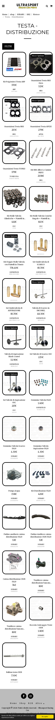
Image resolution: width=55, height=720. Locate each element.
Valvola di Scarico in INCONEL (40, 309)
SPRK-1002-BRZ (14, 274)
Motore (36, 14)
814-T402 (41, 136)
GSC (14, 226)
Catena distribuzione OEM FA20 (14, 580)
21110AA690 (14, 500)
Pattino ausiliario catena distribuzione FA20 (14, 535)
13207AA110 (41, 458)
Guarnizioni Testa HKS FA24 (41, 81)
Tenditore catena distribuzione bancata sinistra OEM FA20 (41, 581)
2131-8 (41, 363)
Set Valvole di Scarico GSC (41, 354)
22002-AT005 (41, 182)
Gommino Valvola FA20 (41, 400)
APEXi (41, 134)
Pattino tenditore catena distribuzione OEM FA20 (40, 535)
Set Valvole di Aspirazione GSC (14, 401)
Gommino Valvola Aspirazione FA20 (41, 447)
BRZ (28, 14)
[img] (14, 64)
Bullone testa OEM (14, 672)
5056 (41, 228)
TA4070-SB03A (14, 178)
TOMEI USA (14, 176)
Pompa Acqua (14, 491)
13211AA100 (14, 458)
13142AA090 (14, 638)
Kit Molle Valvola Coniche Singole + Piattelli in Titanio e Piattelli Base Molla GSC (41, 217)
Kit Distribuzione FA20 (41, 491)
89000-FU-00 (40, 500)
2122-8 (14, 412)
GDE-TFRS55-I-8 (14, 320)
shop (12, 14)
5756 (14, 228)
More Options (38, 56)
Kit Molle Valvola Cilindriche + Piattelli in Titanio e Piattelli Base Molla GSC (14, 217)
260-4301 (14, 91)
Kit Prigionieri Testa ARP (14, 82)
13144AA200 (14, 546)
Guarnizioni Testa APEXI (41, 126)
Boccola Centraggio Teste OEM (41, 626)
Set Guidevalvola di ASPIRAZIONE (14, 309)
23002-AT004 (40, 93)
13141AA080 (40, 546)
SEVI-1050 (41, 320)
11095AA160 (14, 682)
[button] (3, 6)
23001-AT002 (14, 136)
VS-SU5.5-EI (41, 409)
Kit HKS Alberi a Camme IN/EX (41, 171)
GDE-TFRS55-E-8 (40, 274)
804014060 (40, 637)
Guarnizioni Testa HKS (14, 126)
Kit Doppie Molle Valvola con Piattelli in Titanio (14, 263)
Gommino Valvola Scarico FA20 (14, 447)
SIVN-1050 (14, 366)
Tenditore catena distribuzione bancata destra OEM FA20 (14, 627)
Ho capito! (45, 717)
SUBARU (20, 14)
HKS (41, 91)
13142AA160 (41, 592)
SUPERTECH (14, 272)
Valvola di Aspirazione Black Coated (14, 355)
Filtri (8, 46)
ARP (14, 89)
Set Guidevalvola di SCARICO (41, 263)
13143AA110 (14, 591)
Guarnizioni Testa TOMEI (14, 169)
